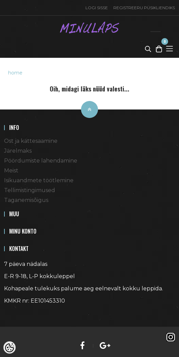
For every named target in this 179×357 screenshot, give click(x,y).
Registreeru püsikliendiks (144, 7)
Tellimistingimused (29, 190)
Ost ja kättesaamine (31, 141)
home (15, 73)
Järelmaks (18, 151)
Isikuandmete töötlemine (39, 180)
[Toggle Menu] (169, 48)
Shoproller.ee (16, 313)
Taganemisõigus (26, 200)
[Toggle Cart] (159, 48)
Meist (11, 170)
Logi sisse (96, 7)
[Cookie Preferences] (9, 347)
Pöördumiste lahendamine (40, 160)
